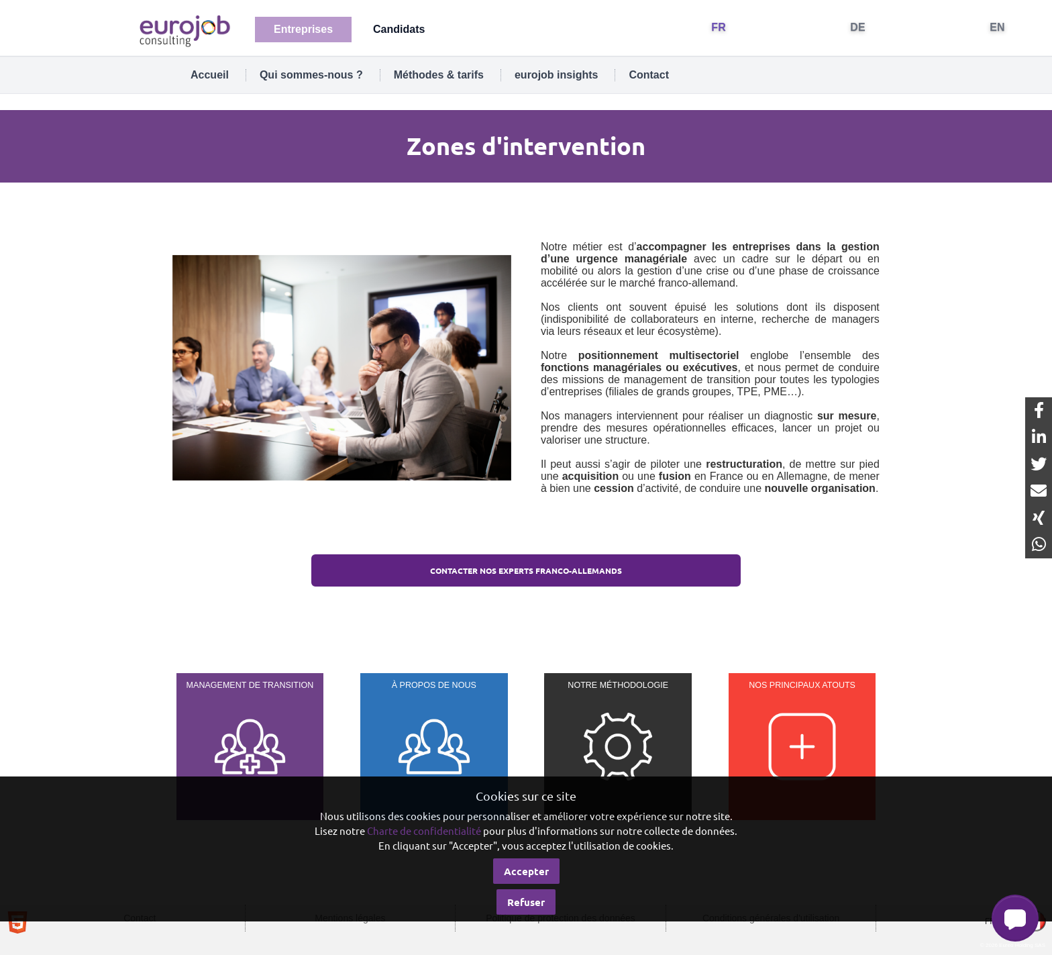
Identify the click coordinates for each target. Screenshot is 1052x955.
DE (857, 27)
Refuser (526, 902)
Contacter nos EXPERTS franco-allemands (526, 570)
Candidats (399, 29)
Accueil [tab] (210, 75)
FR (718, 27)
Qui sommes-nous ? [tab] (311, 75)
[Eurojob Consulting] (183, 30)
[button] (1015, 918)
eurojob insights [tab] (556, 75)
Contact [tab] (649, 75)
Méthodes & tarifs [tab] (439, 75)
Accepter (526, 871)
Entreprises (303, 29)
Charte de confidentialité (424, 830)
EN (997, 27)
